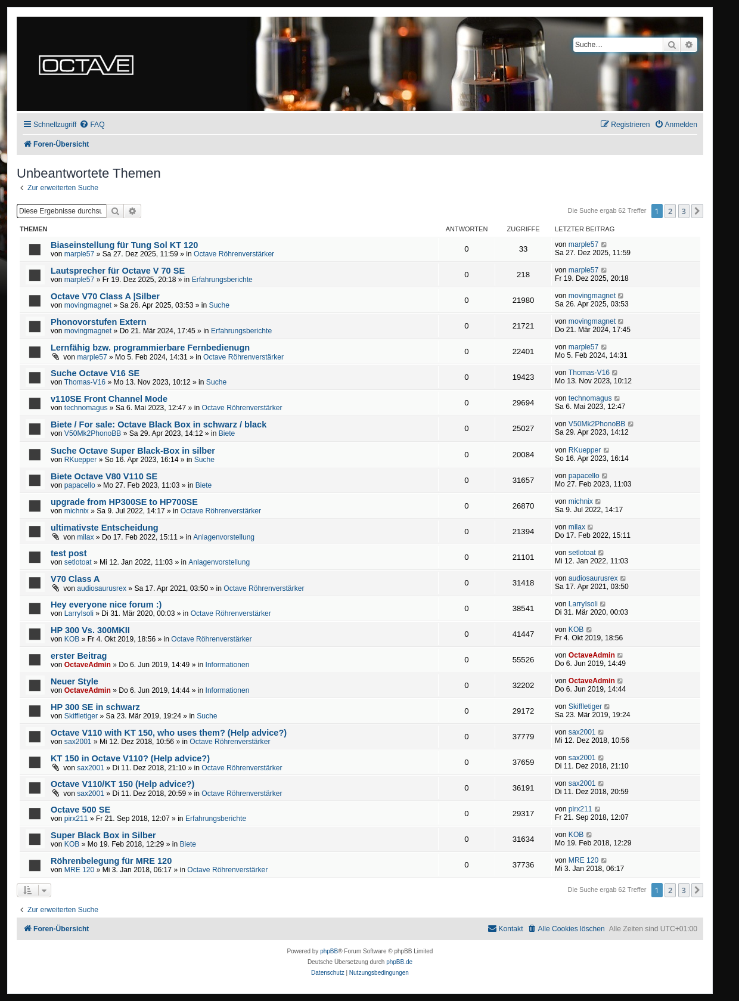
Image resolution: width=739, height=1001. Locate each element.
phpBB (329, 951)
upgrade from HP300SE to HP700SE (124, 502)
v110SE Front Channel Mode (109, 399)
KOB (72, 639)
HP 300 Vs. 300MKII (90, 630)
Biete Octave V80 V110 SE (104, 476)
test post (69, 553)
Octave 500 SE (80, 809)
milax (85, 537)
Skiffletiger (81, 716)
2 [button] (670, 211)
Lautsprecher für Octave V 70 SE (118, 270)
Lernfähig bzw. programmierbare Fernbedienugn (150, 347)
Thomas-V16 (84, 382)
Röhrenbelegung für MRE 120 (111, 861)
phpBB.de (399, 962)
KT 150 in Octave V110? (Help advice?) (130, 758)
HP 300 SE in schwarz (95, 707)
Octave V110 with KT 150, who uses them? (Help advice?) (169, 732)
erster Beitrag (79, 656)
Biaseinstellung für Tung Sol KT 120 (124, 245)
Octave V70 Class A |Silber (105, 296)
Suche (219, 305)
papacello (79, 485)
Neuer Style (74, 681)
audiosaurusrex (101, 588)
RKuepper (80, 459)
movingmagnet (87, 305)
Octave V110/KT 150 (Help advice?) (122, 784)
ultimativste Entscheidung (105, 527)
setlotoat (78, 562)
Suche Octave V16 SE (95, 373)
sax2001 (78, 741)
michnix (76, 511)
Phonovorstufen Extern (99, 322)
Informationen (228, 665)
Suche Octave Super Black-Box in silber (133, 450)
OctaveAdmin (87, 665)
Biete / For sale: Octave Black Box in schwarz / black (158, 424)
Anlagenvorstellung (223, 537)
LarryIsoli (79, 613)
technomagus (86, 408)
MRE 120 (79, 870)
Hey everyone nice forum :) (106, 604)
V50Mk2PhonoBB (92, 433)
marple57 (79, 254)
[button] (697, 211)
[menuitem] (91, 125)
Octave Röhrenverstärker (234, 254)
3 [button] (684, 211)
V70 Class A (75, 579)
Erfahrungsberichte (222, 279)
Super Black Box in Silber (103, 835)
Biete (227, 433)
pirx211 (76, 818)
